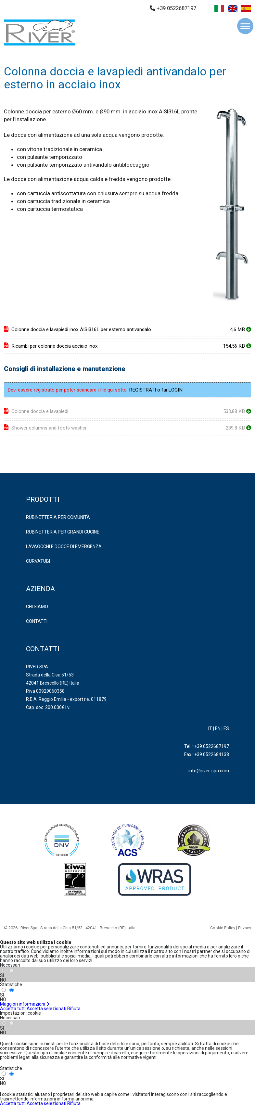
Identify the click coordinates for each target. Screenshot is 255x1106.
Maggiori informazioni (25, 1004)
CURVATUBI (38, 561)
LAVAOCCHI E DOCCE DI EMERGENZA (64, 546)
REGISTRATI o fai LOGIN (156, 390)
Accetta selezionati (46, 1008)
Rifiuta (74, 1008)
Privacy (244, 927)
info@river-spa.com (208, 770)
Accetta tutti (13, 1008)
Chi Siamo (37, 606)
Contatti (36, 621)
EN (218, 728)
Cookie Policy (222, 927)
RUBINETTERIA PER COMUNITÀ (58, 517)
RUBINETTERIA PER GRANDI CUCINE (62, 531)
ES (226, 728)
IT (210, 728)
